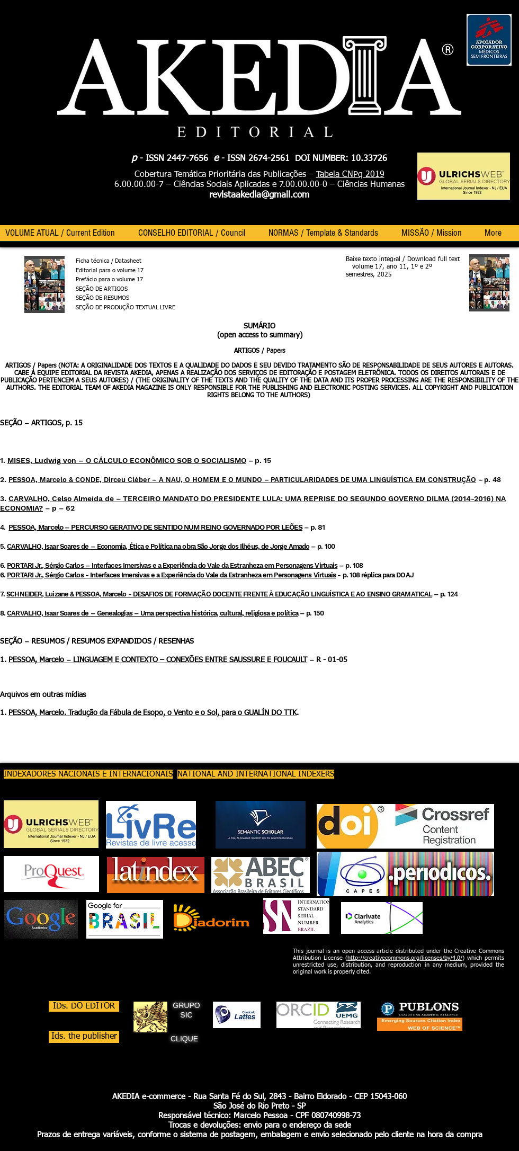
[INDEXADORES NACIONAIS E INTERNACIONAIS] (88, 774)
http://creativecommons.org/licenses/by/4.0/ (404, 958)
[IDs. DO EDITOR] (84, 1006)
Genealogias (114, 613)
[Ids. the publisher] (84, 1037)
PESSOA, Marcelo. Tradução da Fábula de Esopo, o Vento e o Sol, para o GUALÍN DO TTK (152, 713)
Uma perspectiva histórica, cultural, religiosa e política (218, 613)
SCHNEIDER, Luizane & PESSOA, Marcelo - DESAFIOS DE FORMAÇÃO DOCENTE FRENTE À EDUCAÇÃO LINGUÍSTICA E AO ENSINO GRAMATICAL (219, 594)
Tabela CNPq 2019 (350, 175)
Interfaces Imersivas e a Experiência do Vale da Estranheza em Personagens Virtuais (213, 565)
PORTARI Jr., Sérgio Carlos (46, 565)
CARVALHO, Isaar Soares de (48, 546)
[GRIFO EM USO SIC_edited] (150, 1017)
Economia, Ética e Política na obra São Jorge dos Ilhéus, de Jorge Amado (202, 546)
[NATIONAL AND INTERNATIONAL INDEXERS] (255, 774)
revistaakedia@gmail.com (259, 195)
